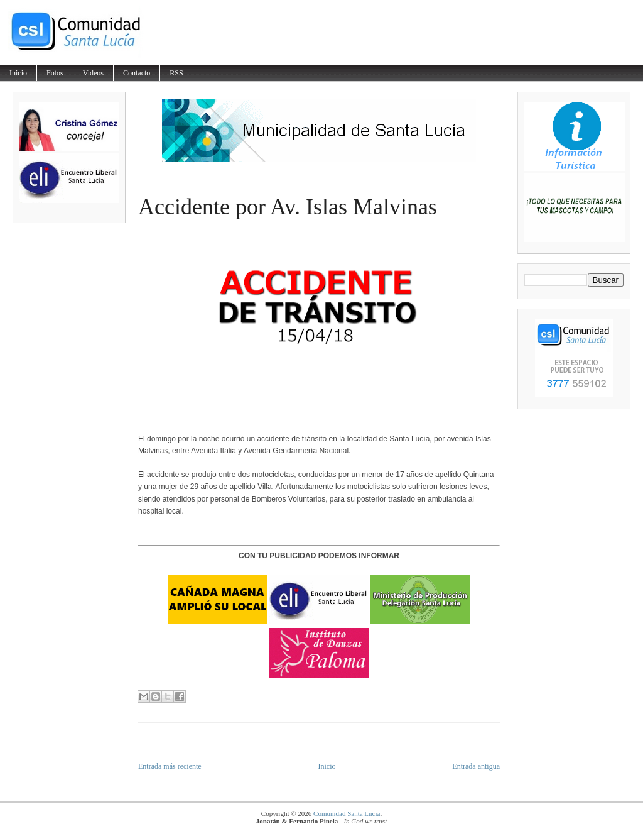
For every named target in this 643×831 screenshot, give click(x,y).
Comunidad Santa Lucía (346, 813)
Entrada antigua (476, 766)
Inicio (18, 73)
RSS (176, 73)
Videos (93, 73)
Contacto (136, 73)
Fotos (54, 73)
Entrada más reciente (170, 766)
